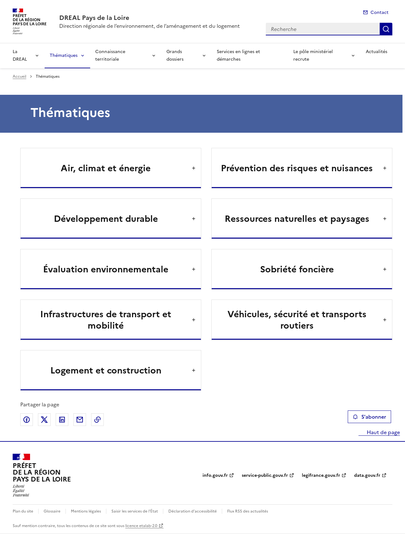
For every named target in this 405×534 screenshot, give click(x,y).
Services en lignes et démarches (238, 55)
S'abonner (369, 417)
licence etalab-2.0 (141, 526)
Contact (380, 12)
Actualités (376, 51)
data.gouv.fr (367, 475)
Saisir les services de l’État (134, 511)
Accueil (19, 76)
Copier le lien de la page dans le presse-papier (97, 419)
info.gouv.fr (215, 475)
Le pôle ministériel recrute (313, 55)
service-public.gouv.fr (265, 475)
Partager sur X (44, 419)
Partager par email (79, 419)
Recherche (386, 29)
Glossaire (52, 511)
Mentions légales (86, 511)
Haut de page (382, 432)
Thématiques (64, 55)
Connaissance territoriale (110, 55)
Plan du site (23, 511)
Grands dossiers (175, 55)
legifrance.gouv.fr (321, 475)
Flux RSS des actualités (247, 511)
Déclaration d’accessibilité (192, 511)
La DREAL (20, 55)
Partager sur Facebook (26, 419)
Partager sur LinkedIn (62, 419)
